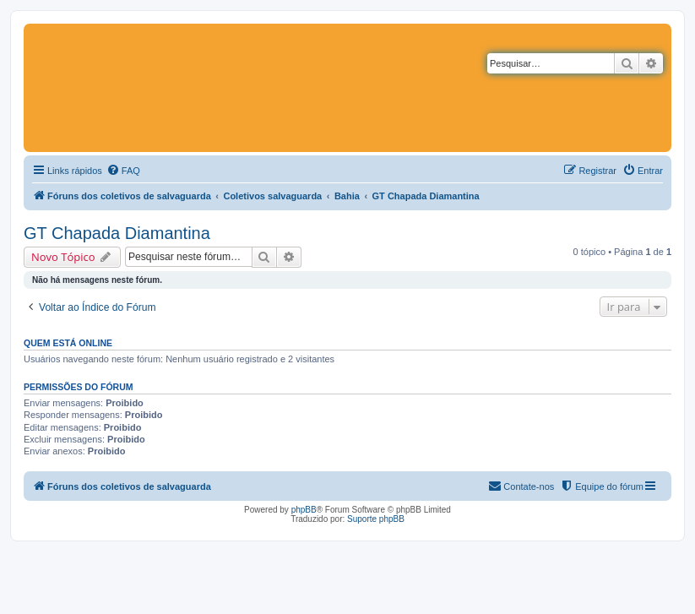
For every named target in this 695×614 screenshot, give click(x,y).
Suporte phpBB (376, 519)
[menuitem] (123, 170)
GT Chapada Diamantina (117, 233)
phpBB (304, 509)
